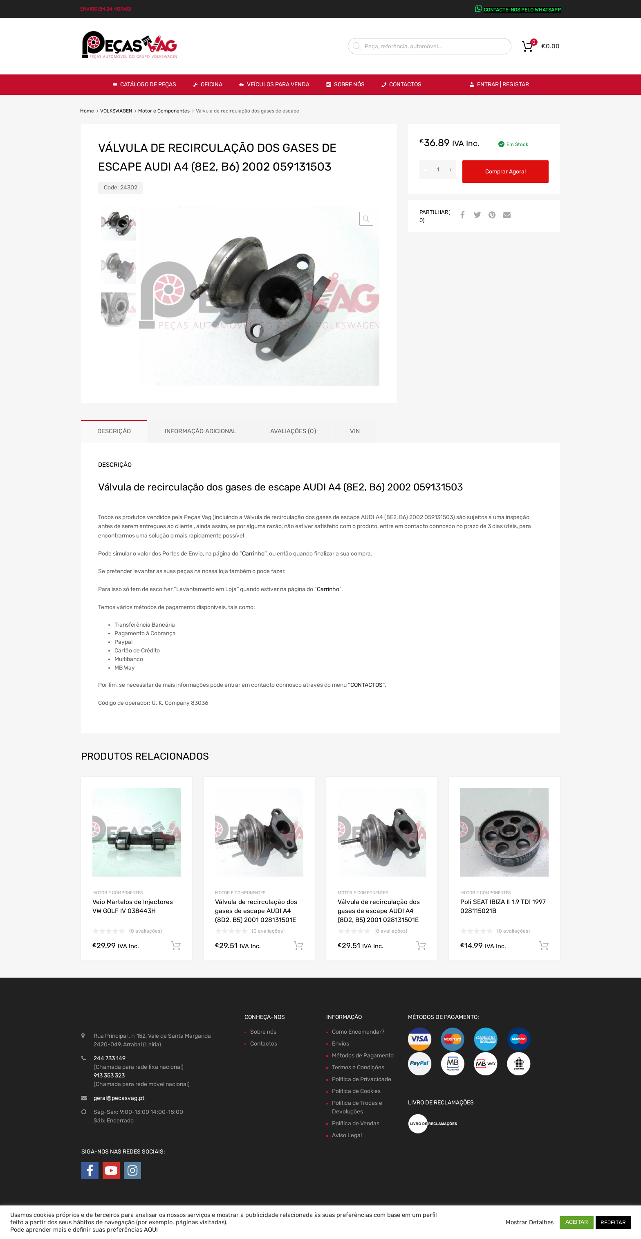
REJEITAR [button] (613, 1222)
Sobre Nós (349, 84)
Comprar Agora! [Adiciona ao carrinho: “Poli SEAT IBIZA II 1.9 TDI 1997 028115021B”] (544, 945)
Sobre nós (263, 1031)
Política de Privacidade (361, 1079)
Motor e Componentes (164, 111)
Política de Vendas (355, 1123)
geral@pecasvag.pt (119, 1098)
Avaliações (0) (293, 431)
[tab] (114, 431)
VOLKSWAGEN (116, 111)
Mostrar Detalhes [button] (530, 1222)
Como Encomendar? (358, 1031)
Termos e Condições (358, 1067)
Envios (340, 1043)
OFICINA (211, 84)
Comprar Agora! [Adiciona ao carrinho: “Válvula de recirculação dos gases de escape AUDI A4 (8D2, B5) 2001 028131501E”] (298, 945)
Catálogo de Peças (148, 84)
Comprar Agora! (505, 171)
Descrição (114, 431)
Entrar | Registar (503, 84)
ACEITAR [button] (576, 1222)
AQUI (151, 1229)
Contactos (405, 84)
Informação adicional (200, 431)
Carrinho (253, 553)
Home (87, 111)
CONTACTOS (366, 684)
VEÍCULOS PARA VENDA (278, 84)
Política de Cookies (356, 1091)
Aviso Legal (347, 1135)
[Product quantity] (438, 169)
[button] (366, 219)
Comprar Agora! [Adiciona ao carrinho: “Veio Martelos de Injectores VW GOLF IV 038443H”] (176, 945)
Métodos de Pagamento (363, 1055)
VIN (355, 431)
